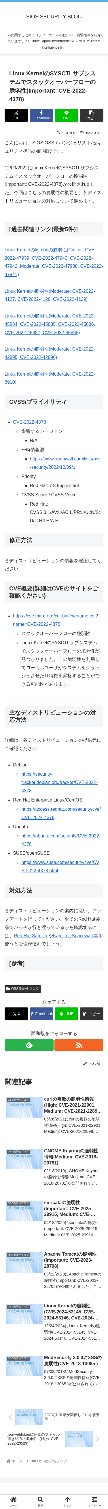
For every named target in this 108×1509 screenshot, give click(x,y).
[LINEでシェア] (66, 115)
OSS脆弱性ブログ (22, 989)
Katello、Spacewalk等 (75, 935)
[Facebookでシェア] (41, 115)
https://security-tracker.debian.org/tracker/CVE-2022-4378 (59, 782)
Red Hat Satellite (31, 935)
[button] (91, 115)
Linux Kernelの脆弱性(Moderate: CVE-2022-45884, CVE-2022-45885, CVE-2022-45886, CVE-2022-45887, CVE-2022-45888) (50, 324)
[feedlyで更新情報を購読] (29, 1045)
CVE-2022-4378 (29, 422)
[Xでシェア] (16, 115)
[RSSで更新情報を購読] (78, 1045)
